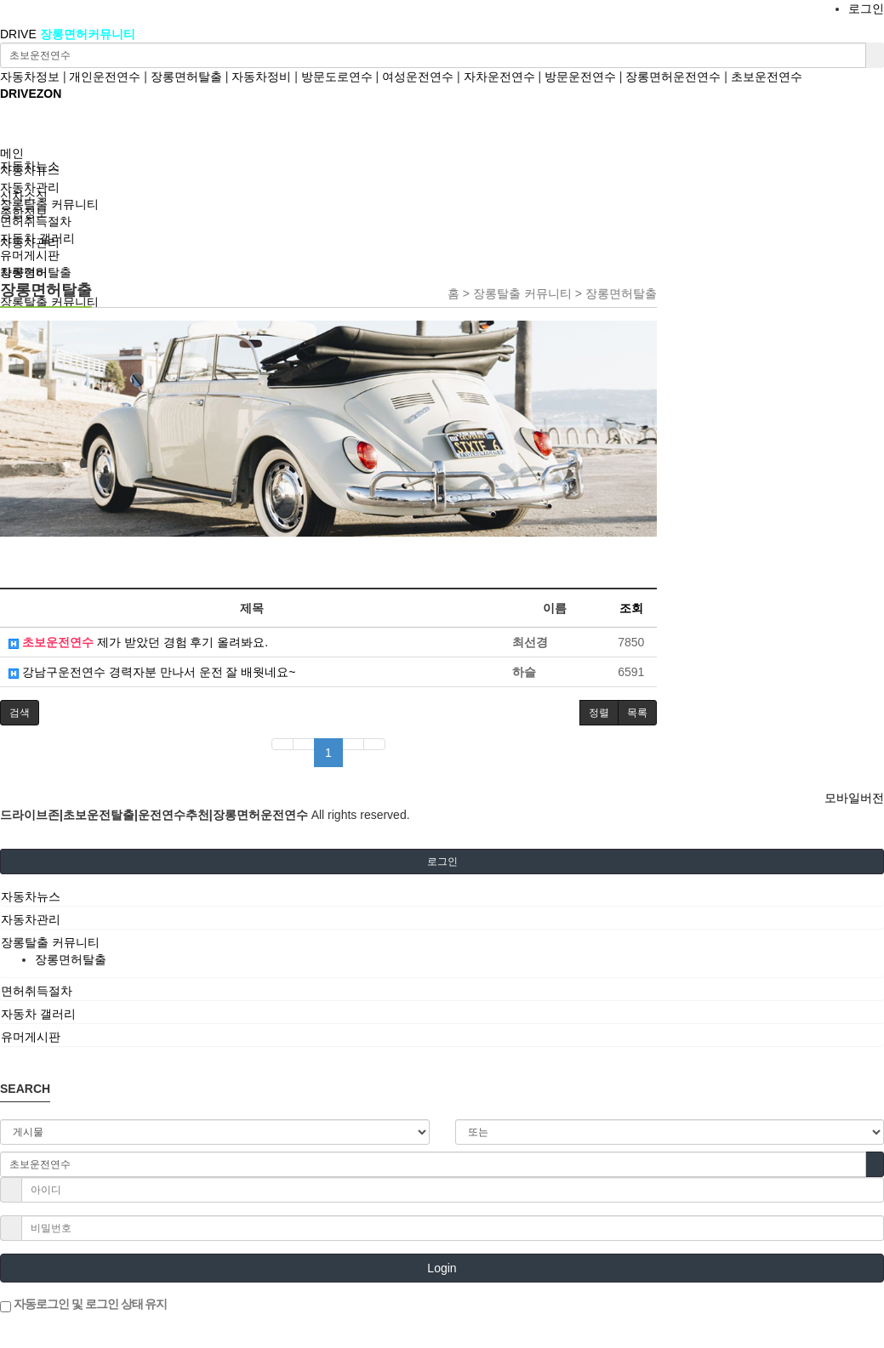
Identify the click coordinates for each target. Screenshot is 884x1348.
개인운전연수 (104, 76)
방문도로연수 (337, 76)
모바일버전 (854, 798)
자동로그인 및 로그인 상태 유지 (83, 1304)
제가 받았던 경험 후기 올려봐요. (138, 642)
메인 (12, 153)
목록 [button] (637, 713)
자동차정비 (261, 76)
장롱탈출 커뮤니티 (49, 204)
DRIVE (20, 34)
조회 (631, 608)
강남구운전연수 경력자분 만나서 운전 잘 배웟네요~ (152, 672)
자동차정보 (30, 76)
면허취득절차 (35, 221)
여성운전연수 (417, 76)
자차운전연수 (499, 76)
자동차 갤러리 (37, 238)
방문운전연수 (580, 76)
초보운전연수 (766, 76)
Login (441, 1268)
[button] (19, 712)
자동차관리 (30, 187)
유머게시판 (30, 255)
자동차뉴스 (30, 170)
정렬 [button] (599, 713)
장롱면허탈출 (186, 76)
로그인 (866, 8)
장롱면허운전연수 (673, 76)
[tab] (442, 896)
